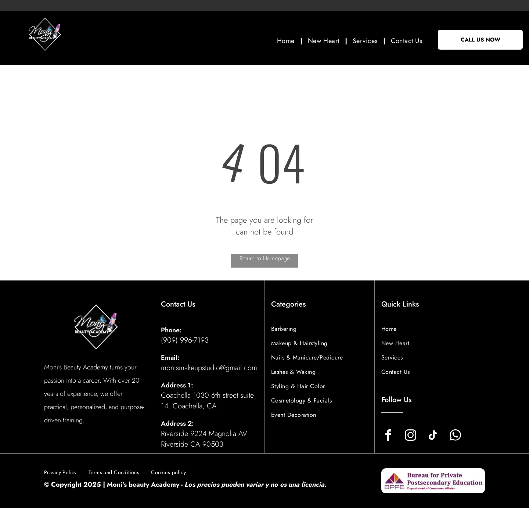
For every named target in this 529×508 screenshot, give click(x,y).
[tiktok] (432, 436)
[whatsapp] (455, 436)
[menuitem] (286, 40)
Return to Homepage (265, 258)
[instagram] (410, 436)
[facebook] (388, 436)
